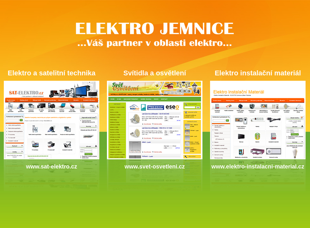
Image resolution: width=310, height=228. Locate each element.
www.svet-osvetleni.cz (155, 166)
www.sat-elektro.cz (51, 166)
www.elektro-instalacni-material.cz (257, 166)
